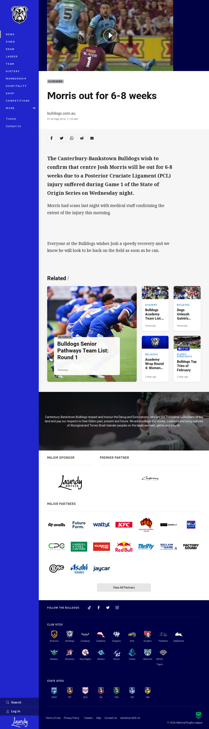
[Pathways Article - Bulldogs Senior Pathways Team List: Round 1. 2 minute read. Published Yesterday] (92, 334)
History (13, 71)
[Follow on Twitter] (108, 607)
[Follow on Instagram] (117, 607)
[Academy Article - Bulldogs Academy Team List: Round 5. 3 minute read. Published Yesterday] (155, 308)
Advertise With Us (130, 718)
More (20, 108)
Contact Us (13, 126)
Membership (16, 78)
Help (98, 718)
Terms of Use (53, 718)
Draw (10, 49)
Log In (13, 711)
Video (10, 41)
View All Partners (124, 587)
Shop (10, 93)
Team (10, 63)
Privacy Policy (71, 718)
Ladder (12, 56)
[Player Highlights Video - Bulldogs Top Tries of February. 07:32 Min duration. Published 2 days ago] (187, 359)
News (10, 34)
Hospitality (16, 85)
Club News (55, 81)
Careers (88, 718)
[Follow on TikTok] (89, 607)
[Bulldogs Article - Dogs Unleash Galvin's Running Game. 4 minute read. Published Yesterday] (187, 308)
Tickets (11, 119)
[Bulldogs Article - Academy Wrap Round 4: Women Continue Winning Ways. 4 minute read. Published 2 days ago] (155, 359)
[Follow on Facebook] (98, 607)
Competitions (18, 100)
